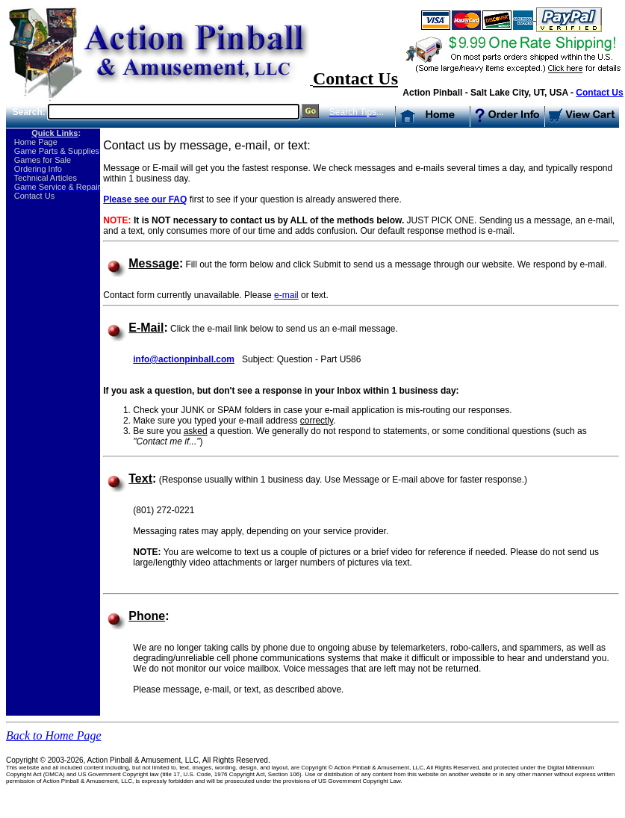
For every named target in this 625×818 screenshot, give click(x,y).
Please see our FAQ (145, 199)
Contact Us (599, 92)
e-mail (286, 295)
